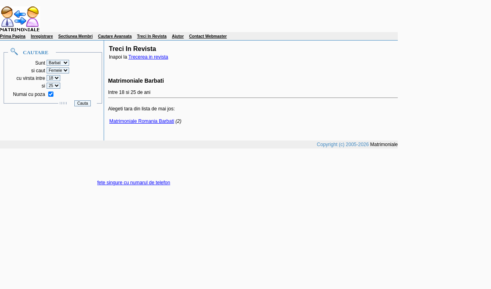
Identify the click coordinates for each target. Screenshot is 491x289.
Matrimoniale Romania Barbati (141, 121)
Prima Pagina (12, 36)
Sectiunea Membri (75, 36)
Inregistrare (42, 36)
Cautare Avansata (115, 36)
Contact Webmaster (208, 36)
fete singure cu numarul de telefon (133, 182)
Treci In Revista (151, 36)
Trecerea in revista (148, 57)
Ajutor (178, 36)
